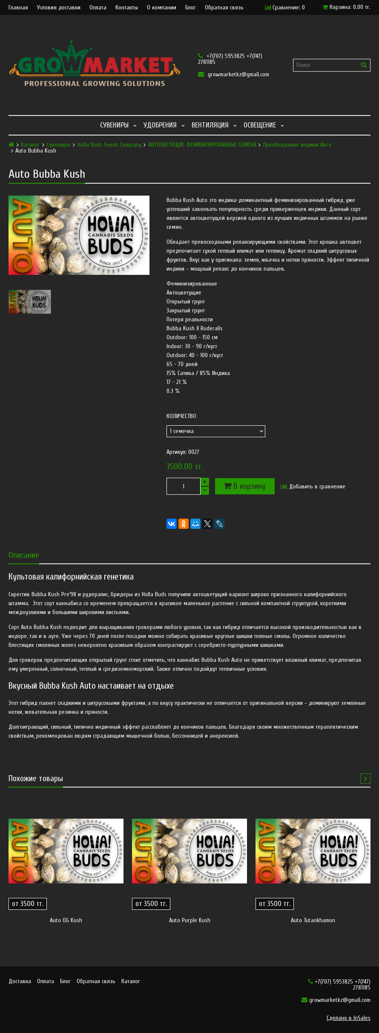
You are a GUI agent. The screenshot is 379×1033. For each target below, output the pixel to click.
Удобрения (160, 125)
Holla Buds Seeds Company (109, 145)
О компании (161, 8)
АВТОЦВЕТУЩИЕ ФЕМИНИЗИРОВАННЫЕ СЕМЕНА (202, 145)
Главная (18, 8)
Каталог (30, 145)
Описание (24, 555)
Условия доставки (58, 8)
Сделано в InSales (348, 1017)
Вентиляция (210, 125)
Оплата (97, 8)
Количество (181, 416)
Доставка (20, 981)
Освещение (260, 125)
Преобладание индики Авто (297, 145)
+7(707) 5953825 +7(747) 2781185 (230, 59)
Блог (190, 8)
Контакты (126, 8)
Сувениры (114, 125)
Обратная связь (224, 8)
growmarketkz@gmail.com (233, 74)
